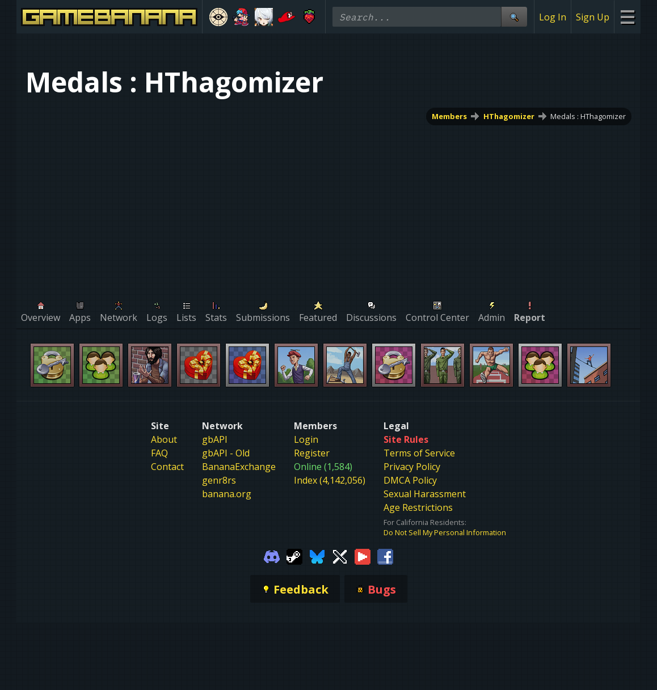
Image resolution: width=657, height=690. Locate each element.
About (164, 439)
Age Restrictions (418, 507)
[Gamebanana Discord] (272, 555)
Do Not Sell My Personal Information (445, 532)
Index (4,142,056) (329, 480)
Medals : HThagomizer (588, 116)
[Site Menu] (627, 16)
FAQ (159, 453)
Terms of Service (419, 453)
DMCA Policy (410, 480)
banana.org (226, 494)
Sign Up (592, 17)
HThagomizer (508, 116)
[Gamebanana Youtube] (362, 555)
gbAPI (215, 439)
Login (306, 439)
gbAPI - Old (226, 453)
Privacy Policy (412, 466)
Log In (552, 17)
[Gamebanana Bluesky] (317, 555)
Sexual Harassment (425, 494)
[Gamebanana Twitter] (340, 555)
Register (312, 453)
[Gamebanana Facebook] (385, 555)
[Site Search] (514, 17)
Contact (167, 466)
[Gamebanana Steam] (294, 555)
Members (449, 116)
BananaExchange (239, 466)
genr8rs (219, 480)
